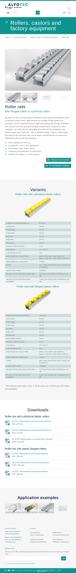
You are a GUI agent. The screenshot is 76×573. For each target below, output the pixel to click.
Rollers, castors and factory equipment (44, 37)
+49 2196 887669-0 (16, 537)
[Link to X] (9, 570)
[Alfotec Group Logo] (16, 6)
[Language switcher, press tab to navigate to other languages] (8, 13)
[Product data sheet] (58, 160)
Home (7, 37)
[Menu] (68, 9)
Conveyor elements (20, 37)
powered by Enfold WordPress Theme (27, 570)
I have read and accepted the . (20, 563)
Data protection (30, 563)
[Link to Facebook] (5, 570)
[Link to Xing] (13, 570)
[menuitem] (68, 9)
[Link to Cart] (64, 13)
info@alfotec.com (10, 542)
